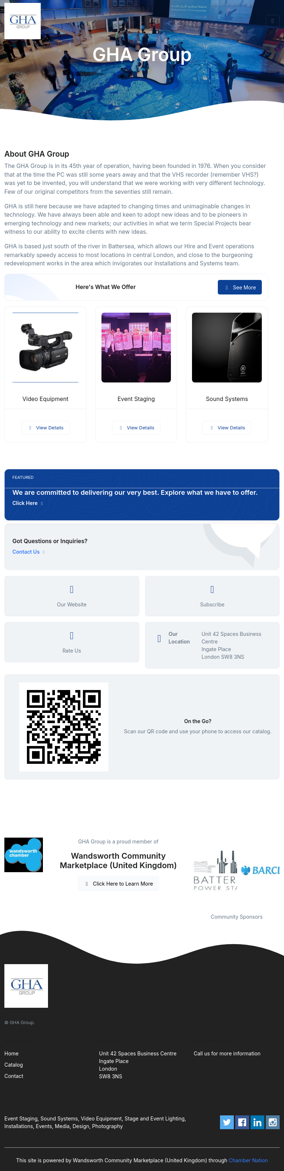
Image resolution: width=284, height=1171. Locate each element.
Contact (13, 1076)
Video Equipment (45, 399)
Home (11, 1053)
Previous (188, 870)
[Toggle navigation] (273, 21)
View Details (45, 427)
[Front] (24, 21)
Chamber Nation (248, 1160)
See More (240, 287)
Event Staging (136, 399)
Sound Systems (227, 399)
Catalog (13, 1065)
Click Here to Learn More (118, 884)
